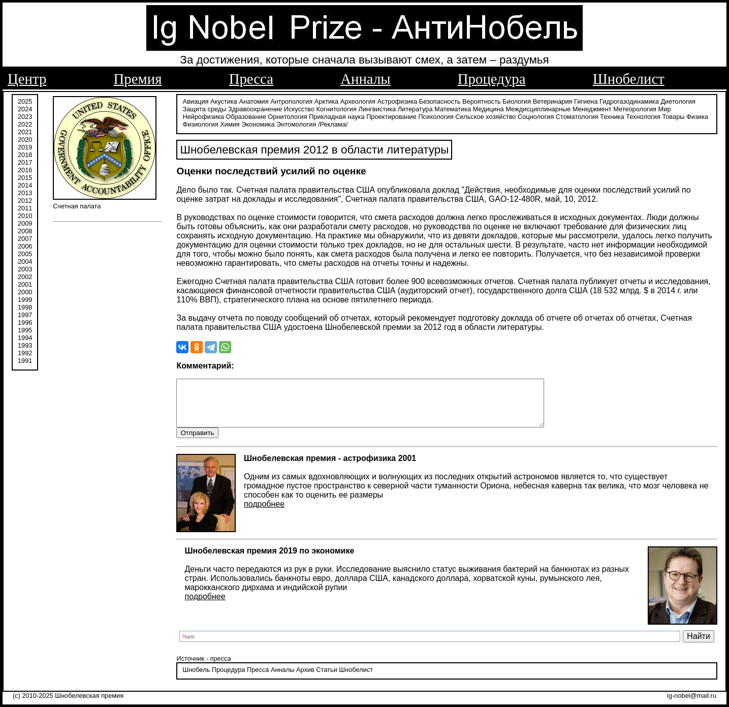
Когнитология (336, 108)
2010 (25, 215)
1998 (25, 306)
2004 (25, 260)
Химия (230, 123)
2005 (25, 253)
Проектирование (391, 115)
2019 (25, 146)
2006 (25, 245)
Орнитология (287, 115)
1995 (25, 329)
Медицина (488, 108)
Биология (516, 100)
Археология (357, 100)
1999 (25, 298)
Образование (246, 115)
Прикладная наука (336, 115)
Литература (415, 108)
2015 (25, 176)
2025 (25, 100)
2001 (25, 283)
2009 (25, 222)
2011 (25, 207)
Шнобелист (628, 79)
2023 (25, 115)
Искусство (299, 108)
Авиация (195, 100)
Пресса (251, 79)
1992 (25, 352)
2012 (25, 199)
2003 (25, 268)
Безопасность (440, 100)
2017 (25, 161)
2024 (25, 108)
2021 (25, 131)
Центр (27, 79)
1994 (25, 337)
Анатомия (254, 100)
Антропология (291, 100)
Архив (305, 679)
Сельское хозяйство (485, 115)
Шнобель (196, 679)
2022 (25, 123)
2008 (25, 230)
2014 (25, 184)
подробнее (264, 512)
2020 (25, 138)
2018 (25, 154)
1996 (25, 321)
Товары (673, 115)
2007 (25, 237)
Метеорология (634, 108)
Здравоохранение (255, 108)
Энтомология (296, 123)
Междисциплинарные (537, 108)
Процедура (492, 79)
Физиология (200, 123)
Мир (664, 108)
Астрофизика (397, 100)
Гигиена (585, 100)
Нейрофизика (203, 115)
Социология (536, 115)
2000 (25, 291)
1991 (25, 359)
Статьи (326, 679)
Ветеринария (553, 100)
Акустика (223, 100)
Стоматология (577, 115)
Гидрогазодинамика (629, 100)
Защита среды (204, 108)
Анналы (365, 79)
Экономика (257, 123)
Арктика (326, 100)
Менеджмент (592, 108)
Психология (435, 115)
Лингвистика (377, 108)
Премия (138, 79)
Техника (612, 115)
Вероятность (481, 100)
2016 (25, 169)
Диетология (677, 100)
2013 (25, 192)
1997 (25, 314)
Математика (452, 108)
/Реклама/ (332, 123)
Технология (643, 115)
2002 (25, 276)
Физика (697, 115)
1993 (25, 344)
